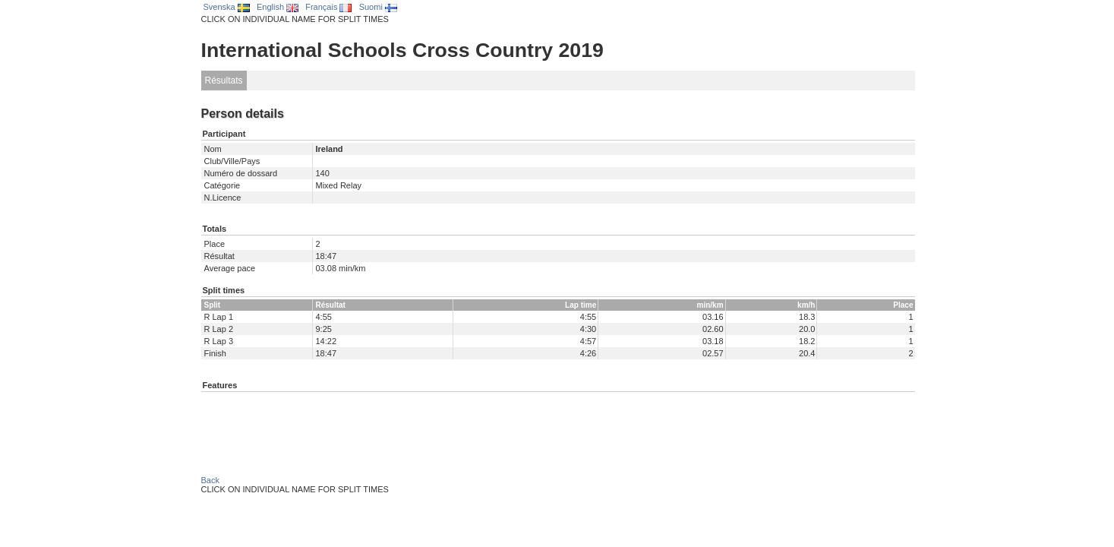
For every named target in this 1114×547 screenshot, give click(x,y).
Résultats (224, 80)
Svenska (227, 6)
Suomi (378, 6)
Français (328, 6)
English (277, 6)
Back (210, 480)
